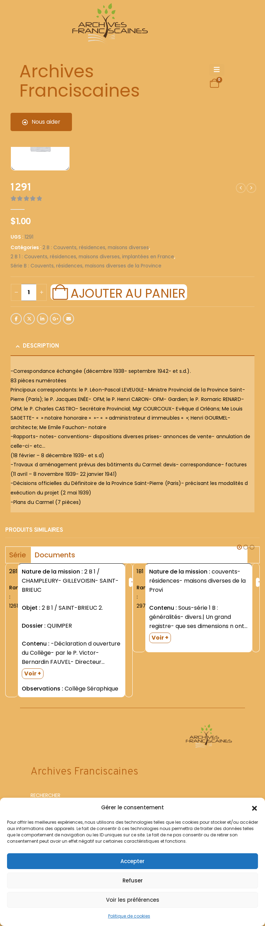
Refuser (132, 880)
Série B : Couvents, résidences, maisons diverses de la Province (86, 266)
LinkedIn (42, 318)
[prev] (241, 188)
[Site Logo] (109, 25)
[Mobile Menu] (216, 70)
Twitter (29, 318)
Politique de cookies (129, 916)
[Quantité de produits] (29, 292)
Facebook (16, 318)
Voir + (32, 673)
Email (68, 318)
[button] (254, 807)
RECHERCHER (45, 795)
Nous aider (41, 122)
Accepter (132, 861)
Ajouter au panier (128, 292)
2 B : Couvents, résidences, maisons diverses (95, 247)
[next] (251, 188)
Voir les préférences (132, 900)
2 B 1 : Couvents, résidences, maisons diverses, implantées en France (92, 256)
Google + (55, 318)
